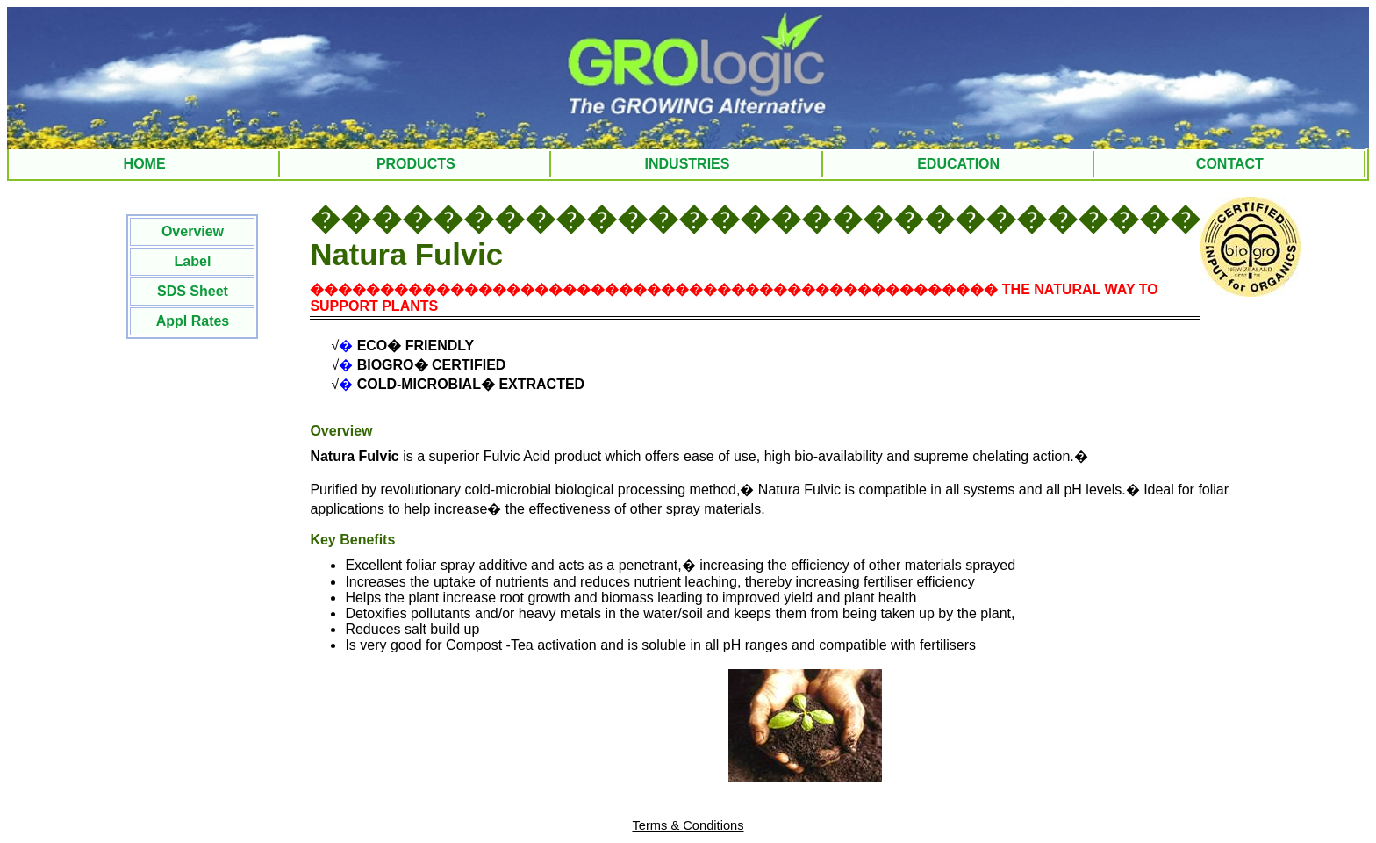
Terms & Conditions (687, 825)
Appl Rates (193, 320)
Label (193, 261)
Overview (192, 231)
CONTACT (1230, 163)
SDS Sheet (192, 291)
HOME (145, 163)
